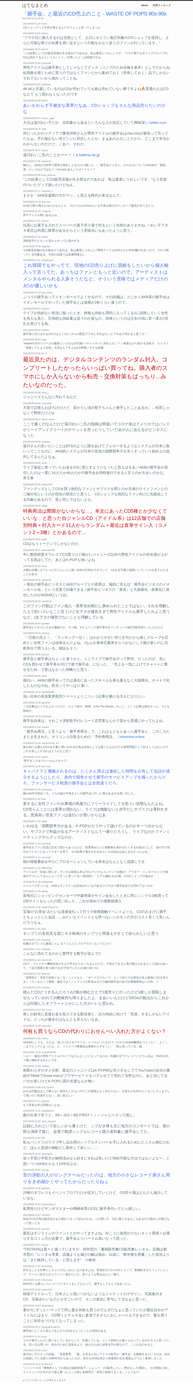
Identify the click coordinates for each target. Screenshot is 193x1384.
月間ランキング (161, 5)
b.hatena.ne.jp (88, 155)
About (144, 5)
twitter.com (157, 123)
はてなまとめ (35, 5)
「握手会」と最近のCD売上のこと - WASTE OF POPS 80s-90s (94, 14)
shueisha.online (132, 737)
